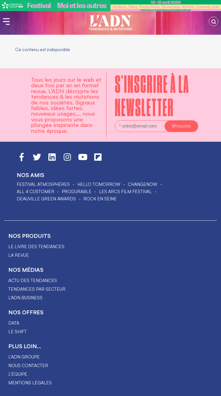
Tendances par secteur (36, 289)
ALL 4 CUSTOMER (35, 191)
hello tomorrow (98, 184)
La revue (18, 255)
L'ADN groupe (24, 357)
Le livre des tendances (36, 246)
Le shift (17, 331)
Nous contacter (28, 365)
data (13, 323)
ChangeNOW (142, 184)
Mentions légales (30, 382)
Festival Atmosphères (43, 184)
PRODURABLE (76, 191)
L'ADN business (25, 297)
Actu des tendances (32, 280)
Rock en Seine (100, 198)
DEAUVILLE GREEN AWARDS (46, 198)
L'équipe (17, 374)
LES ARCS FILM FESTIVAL (125, 191)
